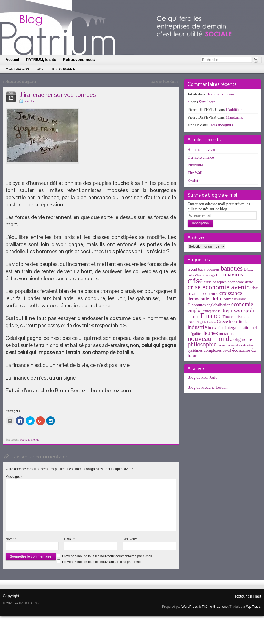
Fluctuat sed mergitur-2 (20, 82)
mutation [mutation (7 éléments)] (226, 333)
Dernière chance (201, 157)
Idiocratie (195, 165)
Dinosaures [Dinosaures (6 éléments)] (197, 305)
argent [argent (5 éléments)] (192, 269)
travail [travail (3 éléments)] (227, 351)
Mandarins (234, 117)
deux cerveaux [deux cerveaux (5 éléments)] (235, 299)
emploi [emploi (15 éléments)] (195, 310)
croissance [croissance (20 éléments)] (230, 293)
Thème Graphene (215, 607)
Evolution (196, 180)
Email (69, 539)
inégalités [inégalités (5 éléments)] (195, 334)
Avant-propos (17, 69)
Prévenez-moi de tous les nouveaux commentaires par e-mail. (107, 556)
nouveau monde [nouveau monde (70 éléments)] (210, 339)
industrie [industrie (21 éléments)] (197, 327)
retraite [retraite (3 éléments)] (235, 345)
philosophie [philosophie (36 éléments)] (202, 344)
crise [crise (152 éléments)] (195, 280)
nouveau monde (29, 439)
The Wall (195, 172)
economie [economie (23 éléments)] (242, 304)
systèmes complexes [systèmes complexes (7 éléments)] (205, 350)
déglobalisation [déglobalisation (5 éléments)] (218, 305)
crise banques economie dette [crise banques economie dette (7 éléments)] (228, 281)
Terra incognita (221, 125)
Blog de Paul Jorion (203, 377)
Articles (29, 101)
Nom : (11, 539)
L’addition (234, 109)
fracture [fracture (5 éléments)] (193, 322)
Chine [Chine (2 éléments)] (198, 275)
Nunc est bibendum (163, 82)
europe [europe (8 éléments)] (193, 316)
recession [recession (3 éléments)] (224, 345)
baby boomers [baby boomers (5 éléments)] (209, 269)
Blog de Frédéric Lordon (207, 387)
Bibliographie (63, 69)
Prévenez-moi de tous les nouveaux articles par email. (101, 562)
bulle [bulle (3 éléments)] (191, 275)
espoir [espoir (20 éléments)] (248, 310)
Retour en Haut (248, 596)
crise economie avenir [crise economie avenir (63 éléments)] (218, 287)
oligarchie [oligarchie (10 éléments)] (242, 339)
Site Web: (130, 539)
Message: (14, 477)
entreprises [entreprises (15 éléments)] (229, 310)
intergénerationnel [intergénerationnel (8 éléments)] (241, 327)
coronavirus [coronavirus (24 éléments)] (229, 274)
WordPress (190, 607)
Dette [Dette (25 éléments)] (216, 298)
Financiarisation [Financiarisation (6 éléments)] (235, 316)
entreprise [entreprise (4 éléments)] (210, 311)
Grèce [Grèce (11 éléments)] (222, 321)
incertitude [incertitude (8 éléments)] (238, 321)
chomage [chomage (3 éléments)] (209, 275)
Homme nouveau (220, 94)
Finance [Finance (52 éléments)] (211, 315)
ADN (40, 69)
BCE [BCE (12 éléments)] (248, 269)
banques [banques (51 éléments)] (232, 268)
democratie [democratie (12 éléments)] (198, 299)
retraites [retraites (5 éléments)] (247, 345)
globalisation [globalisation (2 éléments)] (208, 322)
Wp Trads (253, 607)
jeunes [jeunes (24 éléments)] (210, 333)
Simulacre (207, 102)
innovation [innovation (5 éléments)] (216, 328)
